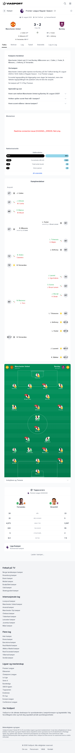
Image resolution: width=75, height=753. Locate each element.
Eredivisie (6, 693)
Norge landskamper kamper (13, 572)
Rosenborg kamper (10, 575)
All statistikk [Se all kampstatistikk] (37, 173)
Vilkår (43, 749)
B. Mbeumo (23, 228)
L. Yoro (22, 303)
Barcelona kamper (9, 642)
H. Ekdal (54, 296)
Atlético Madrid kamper (11, 648)
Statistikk (40, 45)
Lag (22, 45)
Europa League (8, 699)
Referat (13, 45)
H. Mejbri (53, 242)
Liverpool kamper (9, 601)
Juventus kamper (9, 623)
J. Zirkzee (20, 201)
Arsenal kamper (8, 607)
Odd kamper (7, 587)
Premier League (8, 668)
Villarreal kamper (9, 655)
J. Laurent (51, 275)
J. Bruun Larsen (53, 224)
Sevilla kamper (8, 658)
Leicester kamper (9, 620)
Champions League (9, 674)
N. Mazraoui (21, 300)
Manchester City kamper (11, 610)
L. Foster (45, 222)
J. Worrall (55, 294)
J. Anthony (54, 250)
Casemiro (20, 257)
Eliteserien (6, 671)
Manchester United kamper (12, 604)
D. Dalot (25, 230)
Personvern (34, 749)
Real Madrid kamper (10, 645)
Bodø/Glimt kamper (9, 584)
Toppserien (7, 690)
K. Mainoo (20, 210)
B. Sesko (20, 255)
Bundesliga (7, 684)
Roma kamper (8, 639)
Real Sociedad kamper (11, 652)
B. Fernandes (22, 265)
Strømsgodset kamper (11, 591)
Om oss (24, 749)
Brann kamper (8, 578)
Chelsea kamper (8, 613)
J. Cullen (20, 193)
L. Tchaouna (54, 239)
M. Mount (20, 213)
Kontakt (50, 749)
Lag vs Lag (53, 45)
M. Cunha (20, 203)
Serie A (5, 680)
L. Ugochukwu (53, 278)
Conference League (10, 702)
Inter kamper (7, 636)
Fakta (4, 45)
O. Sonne (50, 285)
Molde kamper (8, 581)
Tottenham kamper (9, 616)
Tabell (30, 45)
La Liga (5, 677)
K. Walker (54, 357)
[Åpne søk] (65, 3)
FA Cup (5, 696)
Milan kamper (7, 626)
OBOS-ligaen (7, 687)
